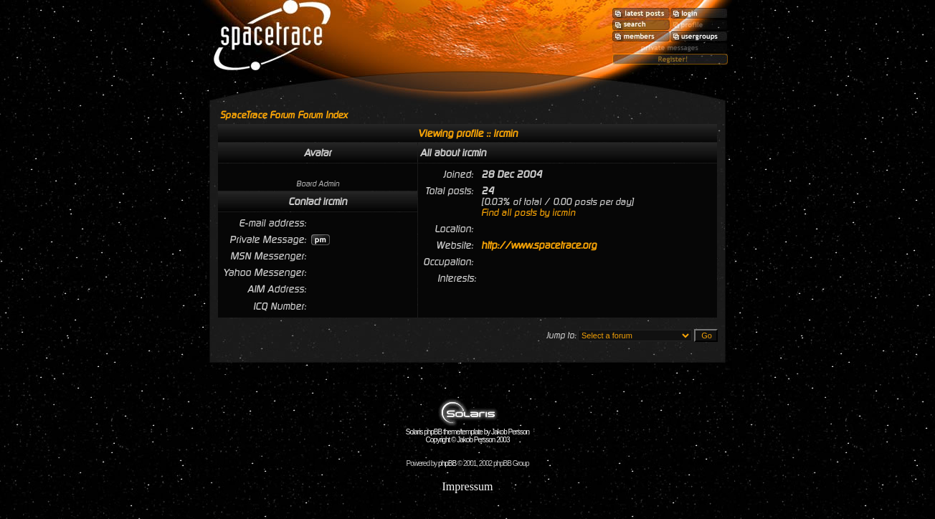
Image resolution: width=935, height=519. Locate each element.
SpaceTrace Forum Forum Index (284, 115)
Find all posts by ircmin (528, 212)
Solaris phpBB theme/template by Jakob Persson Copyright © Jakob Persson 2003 (467, 433)
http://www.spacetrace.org (539, 245)
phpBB (447, 463)
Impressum (467, 486)
